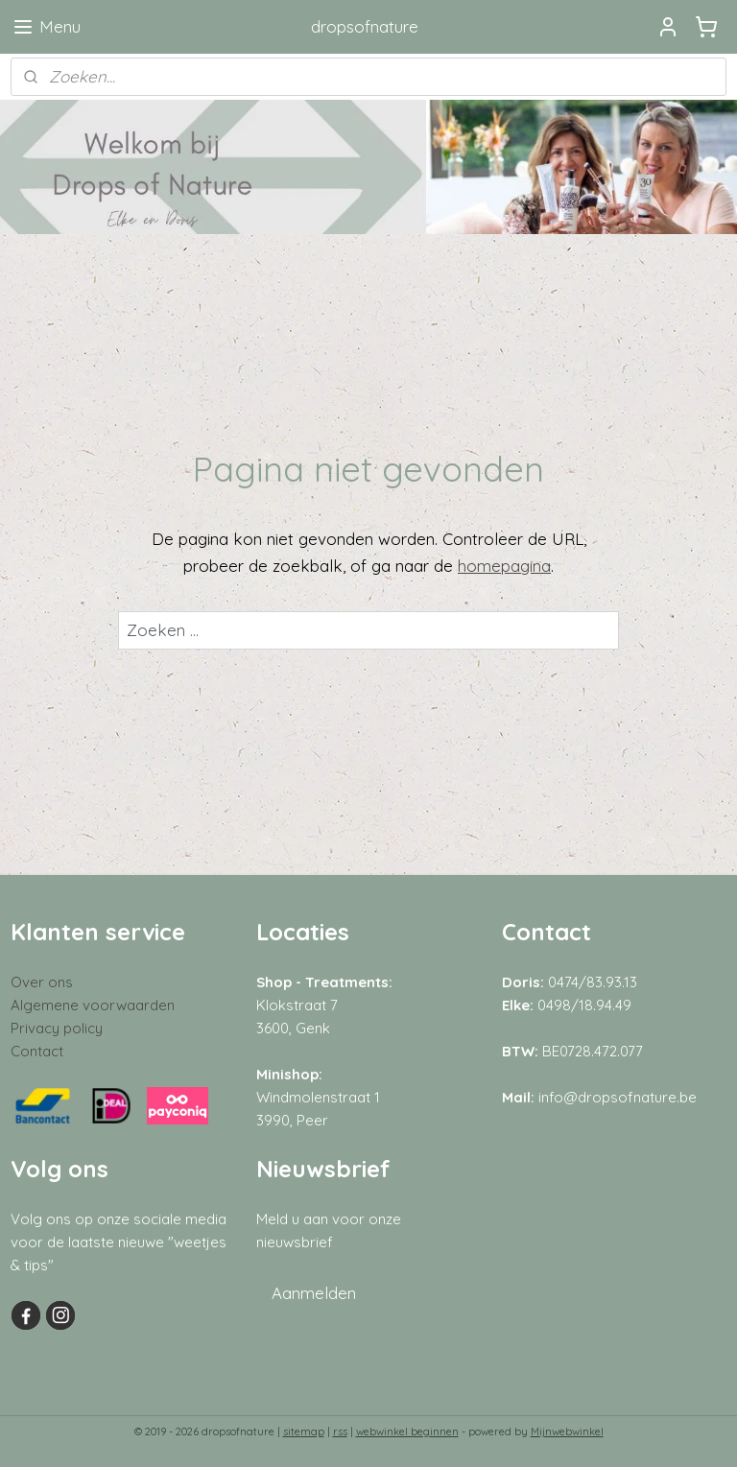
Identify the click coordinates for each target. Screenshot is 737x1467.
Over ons (42, 982)
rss (340, 1431)
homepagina (504, 565)
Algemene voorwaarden (93, 1005)
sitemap (303, 1431)
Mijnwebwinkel (567, 1431)
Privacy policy (57, 1028)
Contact (37, 1051)
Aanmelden (314, 1293)
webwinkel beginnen (407, 1431)
